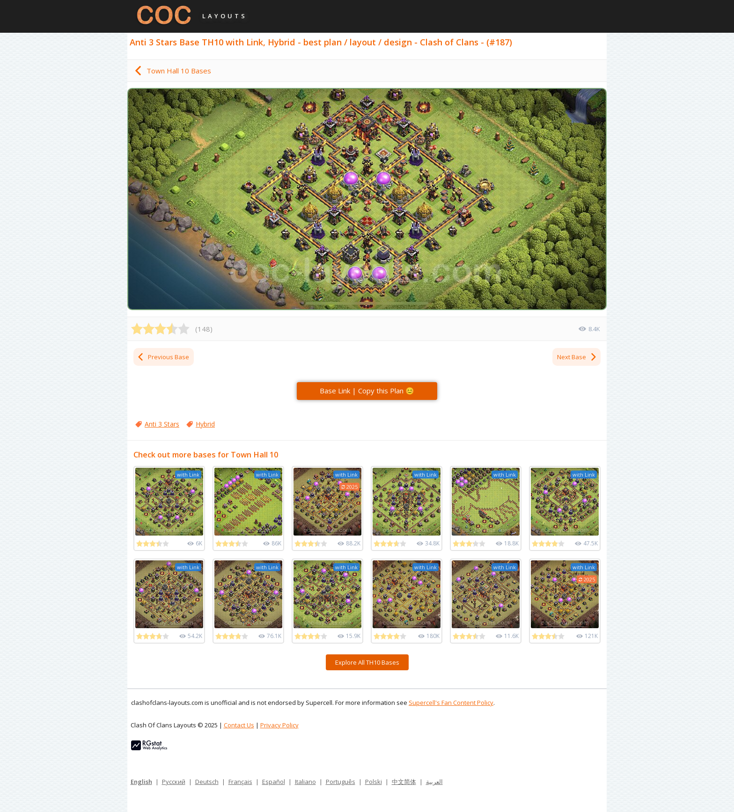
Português (340, 781)
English (141, 781)
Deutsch (207, 781)
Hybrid (205, 424)
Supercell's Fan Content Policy (451, 702)
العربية (434, 781)
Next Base (577, 357)
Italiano (305, 781)
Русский (173, 781)
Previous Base (163, 357)
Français (240, 781)
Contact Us (239, 725)
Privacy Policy (279, 725)
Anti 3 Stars (162, 424)
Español (273, 781)
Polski (373, 781)
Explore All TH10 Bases (367, 662)
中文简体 (404, 781)
